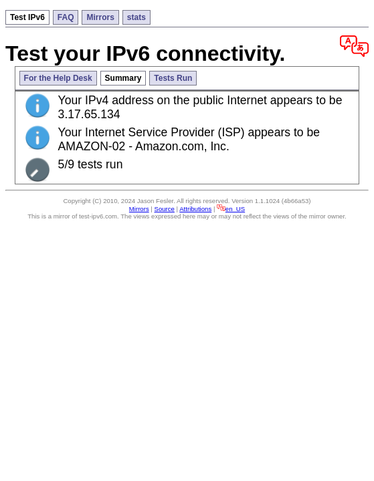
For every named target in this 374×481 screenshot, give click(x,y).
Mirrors (100, 17)
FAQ (66, 17)
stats (136, 17)
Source (165, 208)
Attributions (195, 208)
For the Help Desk (58, 78)
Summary (123, 78)
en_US (231, 208)
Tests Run (173, 78)
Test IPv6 (27, 17)
